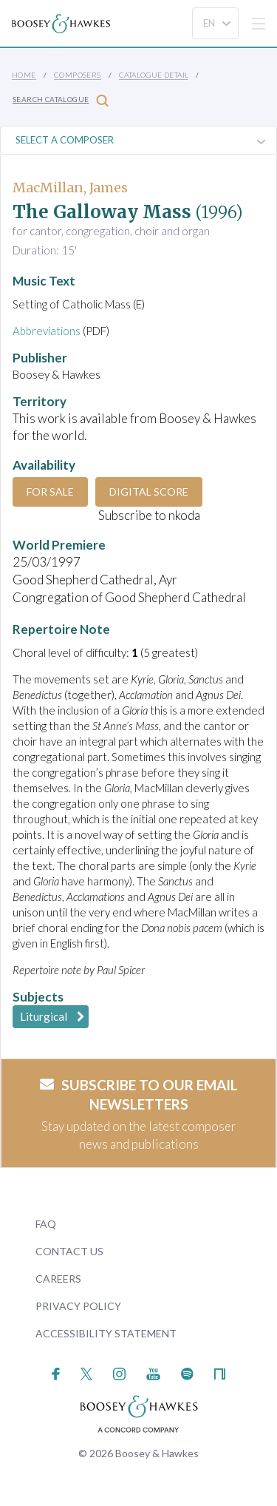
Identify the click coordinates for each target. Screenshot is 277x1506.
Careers (58, 1278)
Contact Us (69, 1251)
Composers (77, 74)
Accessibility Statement (106, 1333)
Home (24, 74)
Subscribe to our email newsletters (139, 1094)
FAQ (45, 1224)
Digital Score (148, 491)
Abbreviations (47, 330)
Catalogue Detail (153, 74)
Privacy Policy (78, 1306)
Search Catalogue (61, 100)
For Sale (50, 491)
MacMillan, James (70, 187)
